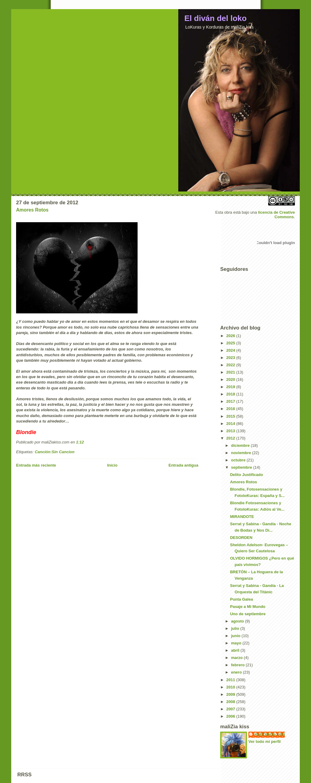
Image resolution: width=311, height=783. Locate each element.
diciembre (241, 445)
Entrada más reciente (36, 465)
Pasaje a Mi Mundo (247, 606)
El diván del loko (215, 18)
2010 (231, 687)
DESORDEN (241, 537)
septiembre (242, 467)
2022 (231, 365)
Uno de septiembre (247, 614)
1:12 (80, 442)
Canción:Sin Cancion (54, 452)
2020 (231, 379)
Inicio (112, 465)
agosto (238, 621)
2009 (231, 694)
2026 (231, 335)
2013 (231, 431)
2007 (231, 709)
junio (236, 635)
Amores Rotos (32, 209)
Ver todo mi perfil (264, 741)
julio (235, 628)
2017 (231, 401)
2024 (231, 350)
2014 (231, 423)
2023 (231, 357)
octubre (239, 460)
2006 (231, 716)
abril (236, 650)
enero (237, 672)
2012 (231, 438)
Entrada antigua (183, 465)
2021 (231, 372)
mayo (237, 643)
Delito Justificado (246, 474)
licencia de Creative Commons (276, 214)
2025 (231, 343)
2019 (231, 387)
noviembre (241, 452)
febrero (238, 665)
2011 (231, 680)
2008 (231, 701)
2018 (231, 394)
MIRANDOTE (242, 516)
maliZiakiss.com (270, 734)
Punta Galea (241, 599)
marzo (237, 657)
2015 (231, 416)
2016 (231, 408)
